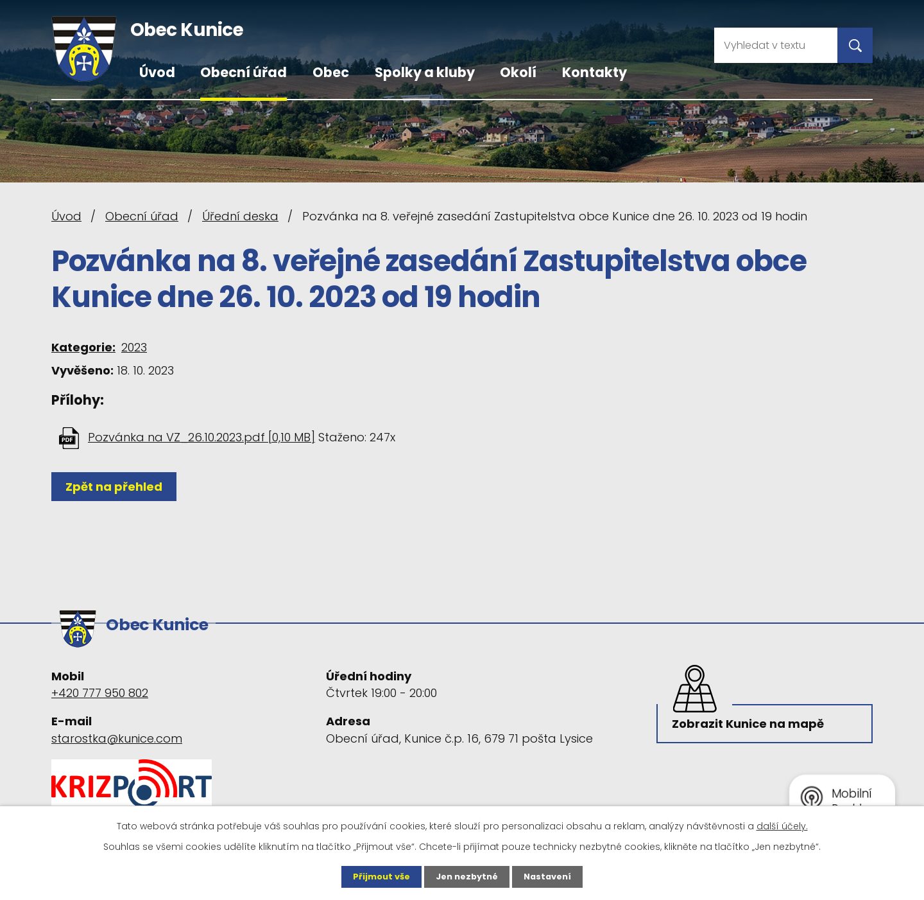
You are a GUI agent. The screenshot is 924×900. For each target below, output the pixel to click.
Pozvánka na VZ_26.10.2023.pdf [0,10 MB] (201, 437)
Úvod (157, 72)
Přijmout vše (376, 876)
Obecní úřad (243, 72)
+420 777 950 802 (99, 687)
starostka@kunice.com (116, 732)
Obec (330, 72)
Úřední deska (240, 216)
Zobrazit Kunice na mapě (750, 722)
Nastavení (552, 876)
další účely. (782, 824)
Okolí (518, 72)
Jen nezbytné (467, 876)
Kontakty (594, 72)
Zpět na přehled (117, 487)
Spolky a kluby (425, 72)
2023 (134, 347)
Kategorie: (83, 347)
